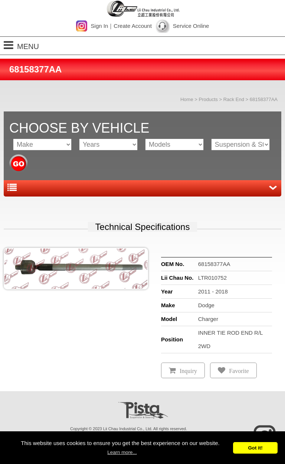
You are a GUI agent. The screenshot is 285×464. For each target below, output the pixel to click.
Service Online (191, 26)
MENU (21, 45)
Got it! (255, 448)
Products (208, 99)
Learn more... (122, 452)
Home (186, 99)
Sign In (99, 26)
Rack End (233, 99)
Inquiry (188, 371)
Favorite (239, 371)
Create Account (133, 26)
